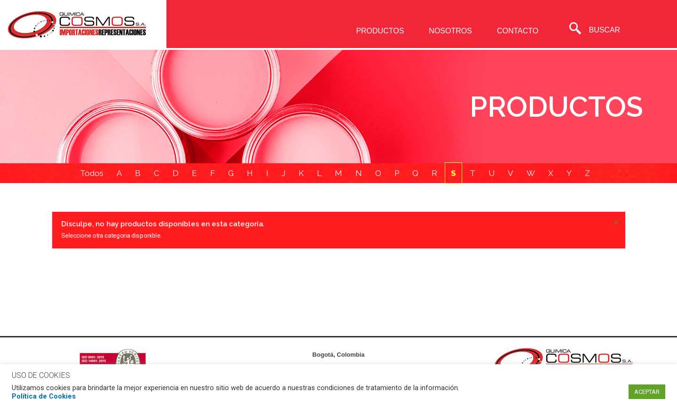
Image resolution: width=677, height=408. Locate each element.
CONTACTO (517, 31)
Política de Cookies (44, 396)
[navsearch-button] (575, 29)
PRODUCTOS (380, 31)
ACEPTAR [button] (647, 391)
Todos (91, 173)
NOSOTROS (450, 31)
